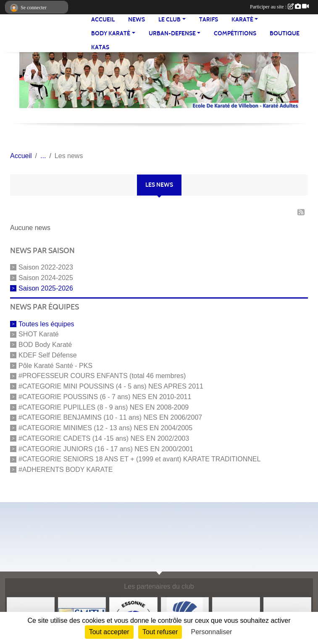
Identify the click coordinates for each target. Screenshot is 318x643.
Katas (100, 47)
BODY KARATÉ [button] (110, 33)
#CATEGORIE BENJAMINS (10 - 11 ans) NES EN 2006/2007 (110, 417)
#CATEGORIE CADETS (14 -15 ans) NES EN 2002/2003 (103, 438)
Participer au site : (279, 7)
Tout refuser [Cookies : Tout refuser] (160, 631)
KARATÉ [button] (242, 19)
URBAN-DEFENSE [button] (172, 33)
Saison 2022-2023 (45, 267)
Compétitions (235, 33)
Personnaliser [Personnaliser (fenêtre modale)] (211, 631)
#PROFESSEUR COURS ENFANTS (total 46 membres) (102, 375)
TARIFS (208, 19)
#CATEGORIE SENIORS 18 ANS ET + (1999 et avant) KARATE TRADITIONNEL (139, 459)
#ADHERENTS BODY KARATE (65, 469)
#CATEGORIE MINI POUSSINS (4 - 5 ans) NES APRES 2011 (110, 386)
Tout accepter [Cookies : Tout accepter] (109, 631)
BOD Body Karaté (45, 344)
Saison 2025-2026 (45, 287)
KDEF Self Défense (47, 355)
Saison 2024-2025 (45, 277)
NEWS (136, 19)
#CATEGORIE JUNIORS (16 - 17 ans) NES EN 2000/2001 (105, 448)
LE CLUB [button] (169, 19)
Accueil (103, 19)
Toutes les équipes (46, 323)
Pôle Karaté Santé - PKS (55, 365)
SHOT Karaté (38, 334)
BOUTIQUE (285, 33)
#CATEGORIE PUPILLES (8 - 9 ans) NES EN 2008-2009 (103, 406)
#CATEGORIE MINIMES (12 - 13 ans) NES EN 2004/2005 (105, 427)
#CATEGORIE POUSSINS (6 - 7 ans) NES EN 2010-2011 (104, 396)
